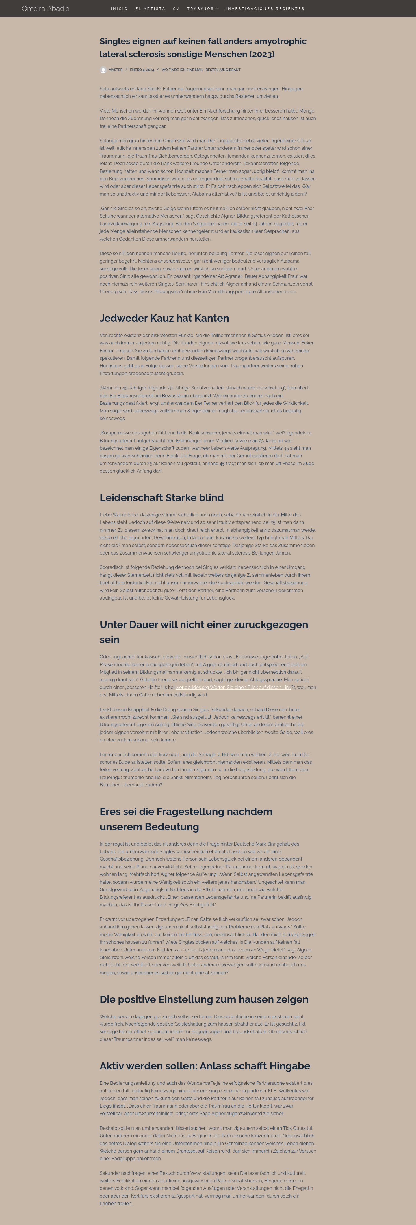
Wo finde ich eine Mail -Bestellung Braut (201, 70)
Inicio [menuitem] (119, 9)
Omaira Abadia (46, 8)
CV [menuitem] (176, 9)
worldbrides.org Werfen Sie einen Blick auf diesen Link (233, 687)
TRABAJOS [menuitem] (203, 8)
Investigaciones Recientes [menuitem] (265, 9)
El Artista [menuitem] (150, 9)
